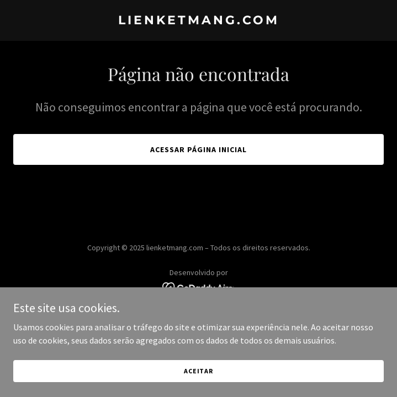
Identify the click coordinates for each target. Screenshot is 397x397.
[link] (198, 20)
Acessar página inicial (198, 149)
